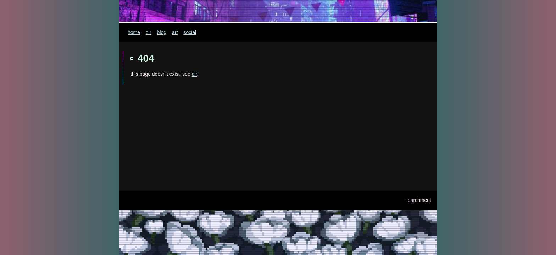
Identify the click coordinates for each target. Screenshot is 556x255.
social (189, 32)
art (175, 32)
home (134, 32)
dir (148, 32)
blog (161, 32)
